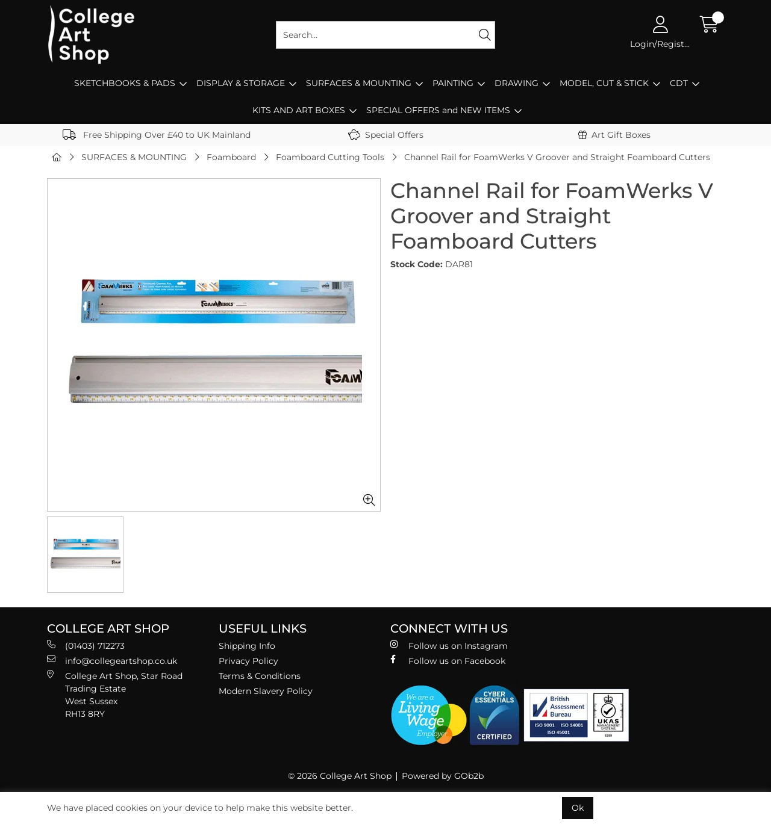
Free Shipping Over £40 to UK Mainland (157, 134)
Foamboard (231, 157)
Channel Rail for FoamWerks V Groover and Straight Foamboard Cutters (557, 157)
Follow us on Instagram (449, 645)
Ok (578, 807)
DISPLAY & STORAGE (240, 83)
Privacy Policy (248, 660)
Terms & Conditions (260, 676)
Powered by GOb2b (443, 775)
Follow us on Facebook (447, 660)
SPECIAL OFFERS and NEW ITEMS (438, 110)
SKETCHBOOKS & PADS (124, 83)
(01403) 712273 (86, 645)
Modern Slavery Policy (266, 691)
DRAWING (516, 83)
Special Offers (385, 134)
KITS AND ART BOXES (298, 110)
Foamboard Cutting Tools (330, 157)
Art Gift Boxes (614, 134)
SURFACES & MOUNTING (358, 83)
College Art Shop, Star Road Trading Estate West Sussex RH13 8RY (115, 694)
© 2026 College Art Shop (340, 775)
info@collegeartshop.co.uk (112, 660)
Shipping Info (247, 645)
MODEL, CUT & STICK (604, 83)
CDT (679, 83)
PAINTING (452, 83)
